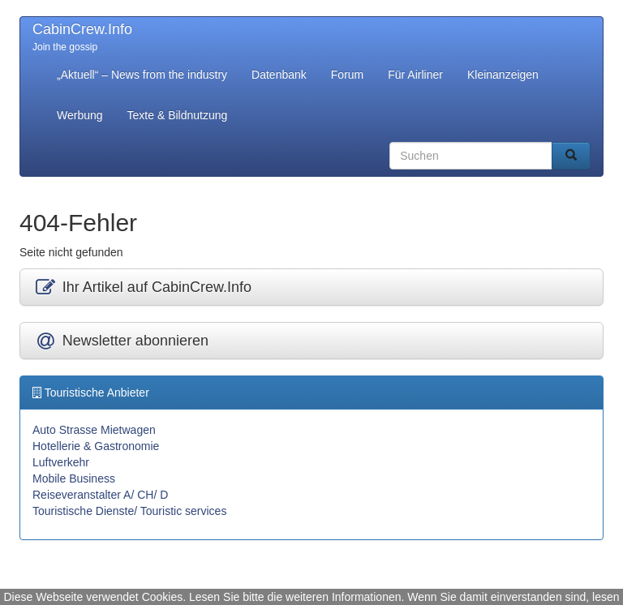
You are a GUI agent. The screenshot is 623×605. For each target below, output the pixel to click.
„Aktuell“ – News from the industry (142, 74)
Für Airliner (415, 74)
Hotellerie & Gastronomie (95, 446)
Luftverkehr (60, 462)
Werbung (80, 115)
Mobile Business (73, 478)
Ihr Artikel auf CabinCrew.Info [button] (142, 287)
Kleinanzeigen (503, 74)
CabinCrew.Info (82, 29)
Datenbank (279, 74)
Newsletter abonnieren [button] (120, 341)
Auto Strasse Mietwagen (94, 429)
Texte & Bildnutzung (177, 115)
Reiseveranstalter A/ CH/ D (100, 494)
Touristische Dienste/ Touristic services (129, 510)
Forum (347, 74)
